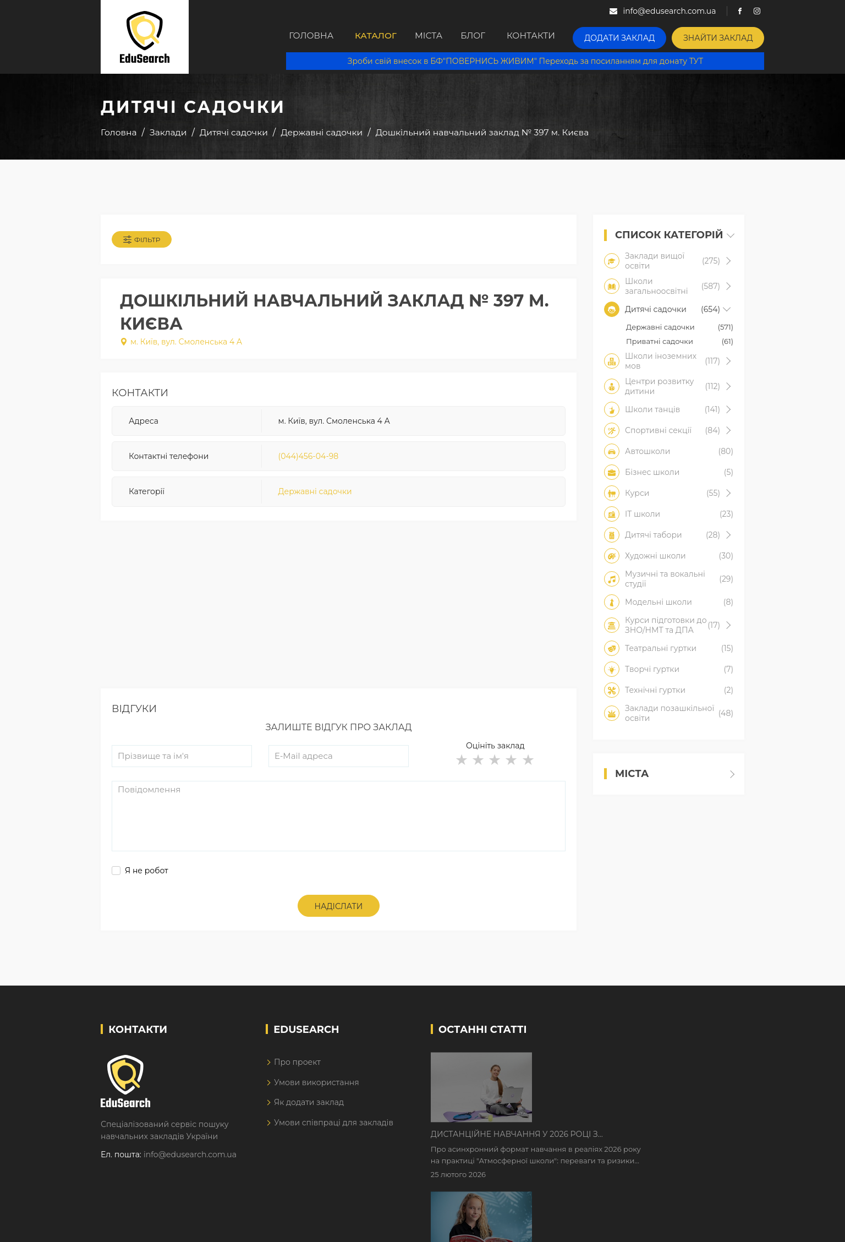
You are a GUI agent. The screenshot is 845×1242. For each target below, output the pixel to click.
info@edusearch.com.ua (190, 1162)
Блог (498, 37)
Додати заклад (645, 36)
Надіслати (339, 914)
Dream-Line (721, 1225)
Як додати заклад (309, 1110)
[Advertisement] (339, 619)
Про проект (297, 1070)
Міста (444, 37)
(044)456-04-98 (308, 461)
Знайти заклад (734, 36)
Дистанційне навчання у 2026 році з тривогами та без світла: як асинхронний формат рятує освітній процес (622, 1069)
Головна (313, 37)
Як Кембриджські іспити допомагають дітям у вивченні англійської (633, 1137)
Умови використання (316, 1090)
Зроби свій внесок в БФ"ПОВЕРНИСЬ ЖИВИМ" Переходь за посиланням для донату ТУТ (533, 60)
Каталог (382, 37)
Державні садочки (315, 497)
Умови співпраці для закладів (333, 1130)
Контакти (562, 37)
